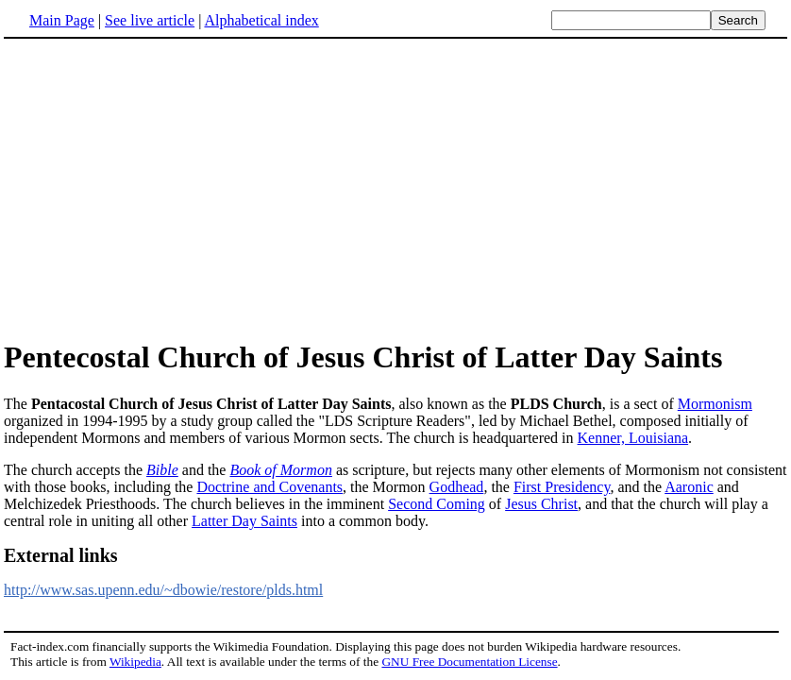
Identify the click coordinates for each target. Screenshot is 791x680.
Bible (162, 470)
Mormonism (715, 404)
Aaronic (689, 487)
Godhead (456, 487)
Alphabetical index (261, 20)
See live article (149, 20)
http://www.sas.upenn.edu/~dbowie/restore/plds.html (163, 590)
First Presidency (562, 487)
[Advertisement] (395, 188)
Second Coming (436, 504)
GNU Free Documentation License (469, 661)
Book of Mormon (280, 470)
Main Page (61, 20)
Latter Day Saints (244, 521)
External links (61, 555)
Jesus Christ (541, 504)
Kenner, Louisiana (633, 438)
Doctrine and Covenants (269, 487)
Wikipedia (135, 661)
